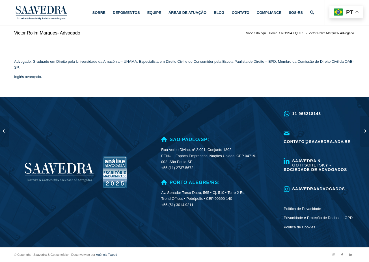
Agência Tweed (106, 254)
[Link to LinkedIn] (350, 254)
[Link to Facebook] (342, 254)
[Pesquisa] (312, 12)
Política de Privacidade (302, 209)
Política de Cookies (299, 227)
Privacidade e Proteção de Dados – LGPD (318, 218)
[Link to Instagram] (333, 254)
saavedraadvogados (318, 189)
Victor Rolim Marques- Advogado (47, 33)
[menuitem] (99, 12)
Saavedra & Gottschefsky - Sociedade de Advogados (315, 165)
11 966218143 (306, 113)
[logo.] (41, 12)
